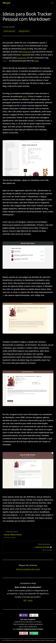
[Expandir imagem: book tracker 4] (28, 470)
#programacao (24, 31)
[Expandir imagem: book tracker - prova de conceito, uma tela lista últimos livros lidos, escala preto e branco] (28, 255)
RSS (25, 600)
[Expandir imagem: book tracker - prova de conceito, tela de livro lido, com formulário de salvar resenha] (28, 388)
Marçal (6, 3)
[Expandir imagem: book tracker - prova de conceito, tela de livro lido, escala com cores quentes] (28, 318)
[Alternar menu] (52, 3)
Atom (30, 600)
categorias (22, 58)
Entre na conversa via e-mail (28, 569)
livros (36, 61)
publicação (27, 51)
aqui (25, 96)
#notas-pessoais (9, 31)
